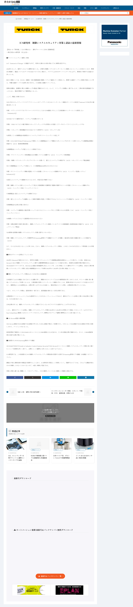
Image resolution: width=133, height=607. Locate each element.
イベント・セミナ (69, 8)
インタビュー (25, 8)
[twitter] (32, 377)
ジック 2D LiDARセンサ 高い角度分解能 (84, 456)
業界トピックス (44, 8)
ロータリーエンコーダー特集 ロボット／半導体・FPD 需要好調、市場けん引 (66, 392)
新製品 (35, 8)
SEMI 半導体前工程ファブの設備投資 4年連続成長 (39, 457)
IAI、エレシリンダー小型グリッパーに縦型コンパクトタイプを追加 (16, 457)
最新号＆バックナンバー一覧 (51, 576)
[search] (127, 13)
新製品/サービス (29, 19)
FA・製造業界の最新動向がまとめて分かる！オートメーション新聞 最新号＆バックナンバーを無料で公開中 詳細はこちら (65, 13)
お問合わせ (116, 8)
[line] (68, 377)
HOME (16, 8)
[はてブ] (50, 377)
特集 (85, 8)
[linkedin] (85, 377)
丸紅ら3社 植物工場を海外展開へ (29, 392)
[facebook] (14, 377)
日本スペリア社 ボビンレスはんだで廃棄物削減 (61, 456)
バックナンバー (105, 8)
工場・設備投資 (56, 8)
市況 (79, 8)
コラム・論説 (93, 8)
